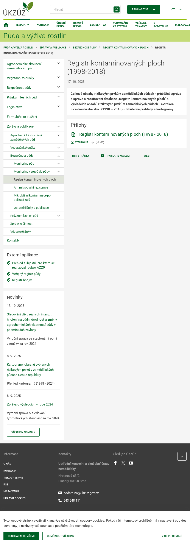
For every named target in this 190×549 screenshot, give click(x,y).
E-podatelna (161, 24)
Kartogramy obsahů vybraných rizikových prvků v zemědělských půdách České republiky (30, 370)
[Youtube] (131, 464)
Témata (20, 24)
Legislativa (98, 24)
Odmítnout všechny (60, 536)
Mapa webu (11, 491)
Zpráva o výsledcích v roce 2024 (30, 404)
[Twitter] (123, 464)
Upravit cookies (14, 498)
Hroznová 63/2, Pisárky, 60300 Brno (72, 478)
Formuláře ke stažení (120, 24)
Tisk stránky (80, 155)
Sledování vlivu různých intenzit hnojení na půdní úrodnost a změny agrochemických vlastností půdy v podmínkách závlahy (32, 322)
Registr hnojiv (22, 280)
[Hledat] (85, 9)
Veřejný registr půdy (26, 274)
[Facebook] (115, 464)
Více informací (172, 536)
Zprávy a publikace (53, 47)
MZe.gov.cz (182, 24)
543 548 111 (69, 500)
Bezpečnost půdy (85, 47)
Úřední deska (61, 24)
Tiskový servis (78, 24)
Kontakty (43, 24)
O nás (7, 463)
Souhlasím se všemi (21, 536)
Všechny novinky (23, 432)
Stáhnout (79, 142)
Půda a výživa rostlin (18, 47)
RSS (5, 484)
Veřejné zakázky (141, 24)
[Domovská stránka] (6, 25)
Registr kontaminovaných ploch (126, 47)
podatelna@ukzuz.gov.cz (78, 493)
